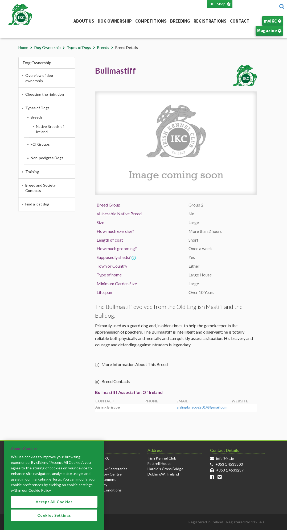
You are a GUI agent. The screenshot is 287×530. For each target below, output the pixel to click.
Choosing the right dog (44, 94)
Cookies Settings (54, 520)
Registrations (210, 21)
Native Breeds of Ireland (50, 129)
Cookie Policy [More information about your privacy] (39, 495)
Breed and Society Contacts (40, 188)
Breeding (180, 21)
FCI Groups (40, 144)
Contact (239, 21)
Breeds (103, 47)
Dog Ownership (115, 21)
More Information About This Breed (131, 364)
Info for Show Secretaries (106, 468)
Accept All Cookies (54, 506)
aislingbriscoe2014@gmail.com (202, 407)
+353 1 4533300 (229, 464)
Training (32, 171)
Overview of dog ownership (39, 78)
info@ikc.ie (225, 458)
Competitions (151, 21)
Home (23, 47)
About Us (83, 21)
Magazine (269, 30)
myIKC (272, 21)
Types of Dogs (79, 47)
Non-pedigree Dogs (47, 157)
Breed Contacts (112, 382)
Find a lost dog (37, 204)
